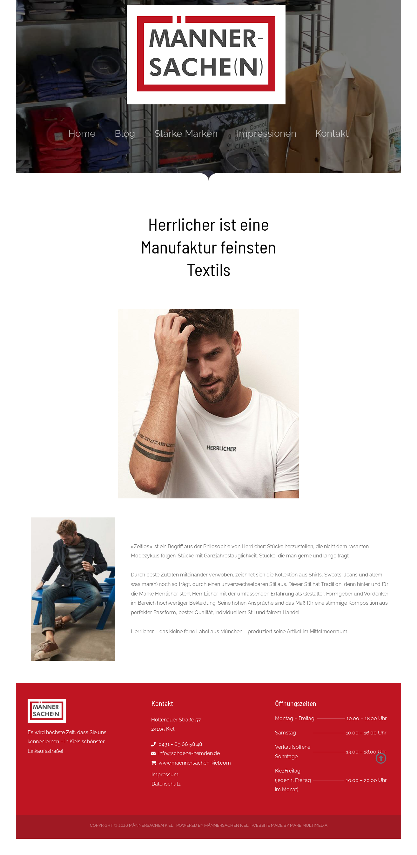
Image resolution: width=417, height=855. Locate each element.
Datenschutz (166, 784)
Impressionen (266, 133)
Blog (125, 133)
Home (82, 133)
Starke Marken (186, 133)
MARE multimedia (308, 825)
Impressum (164, 775)
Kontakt (332, 133)
